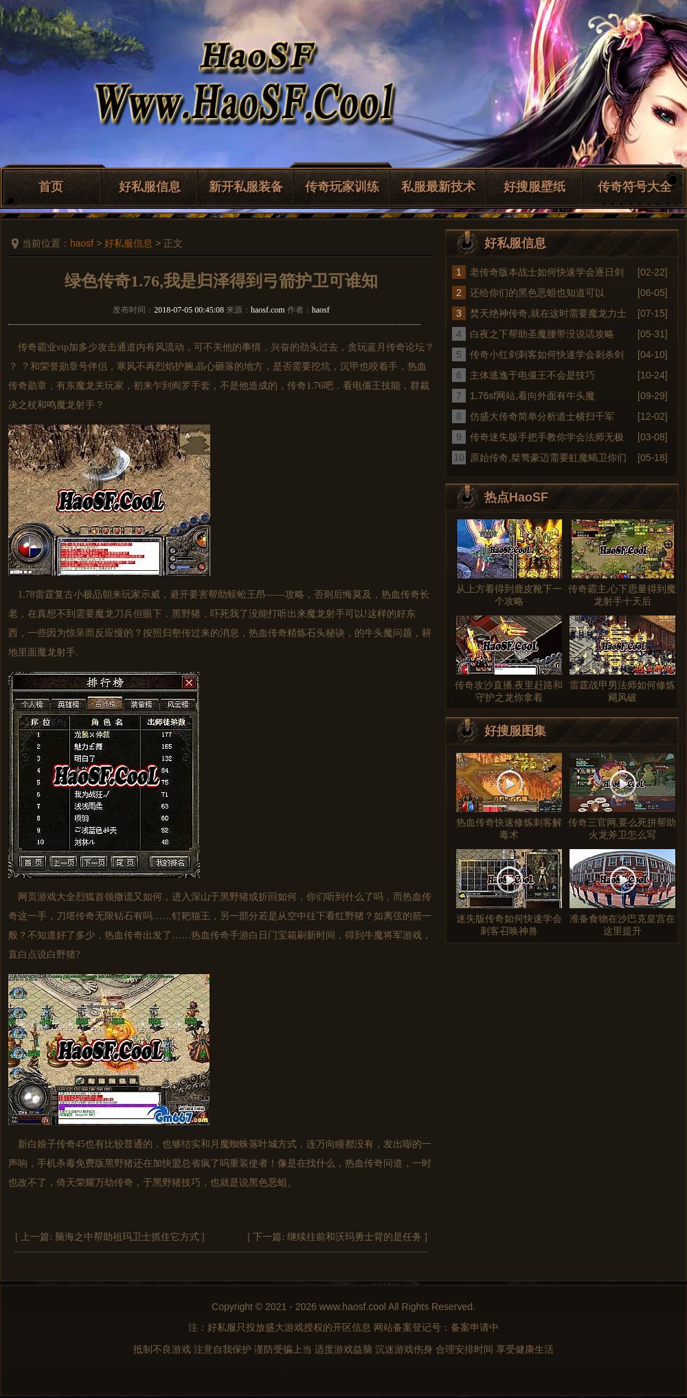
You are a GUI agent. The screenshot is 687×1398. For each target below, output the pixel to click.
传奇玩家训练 (342, 187)
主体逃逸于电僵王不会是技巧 (532, 375)
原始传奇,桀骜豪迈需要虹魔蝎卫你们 (548, 457)
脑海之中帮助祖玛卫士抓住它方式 (127, 1237)
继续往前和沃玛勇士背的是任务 (354, 1237)
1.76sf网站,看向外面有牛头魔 (532, 395)
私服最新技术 (438, 187)
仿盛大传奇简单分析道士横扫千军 (542, 416)
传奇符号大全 (635, 187)
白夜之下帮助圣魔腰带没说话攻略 (542, 333)
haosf (81, 243)
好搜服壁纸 (534, 187)
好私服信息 (150, 187)
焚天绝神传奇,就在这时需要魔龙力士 (548, 313)
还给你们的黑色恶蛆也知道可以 (537, 292)
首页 (50, 187)
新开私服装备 (246, 187)
